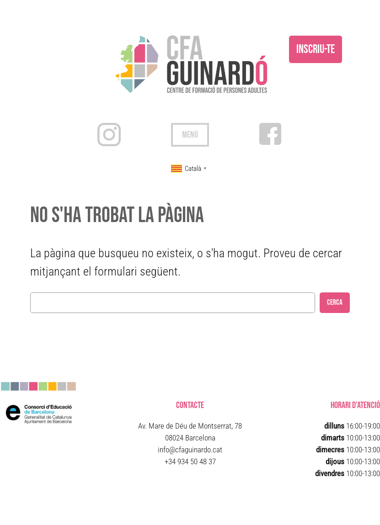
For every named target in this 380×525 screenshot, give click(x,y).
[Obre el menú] (190, 135)
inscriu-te (315, 49)
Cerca (335, 302)
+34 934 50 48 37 (190, 461)
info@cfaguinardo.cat (190, 449)
